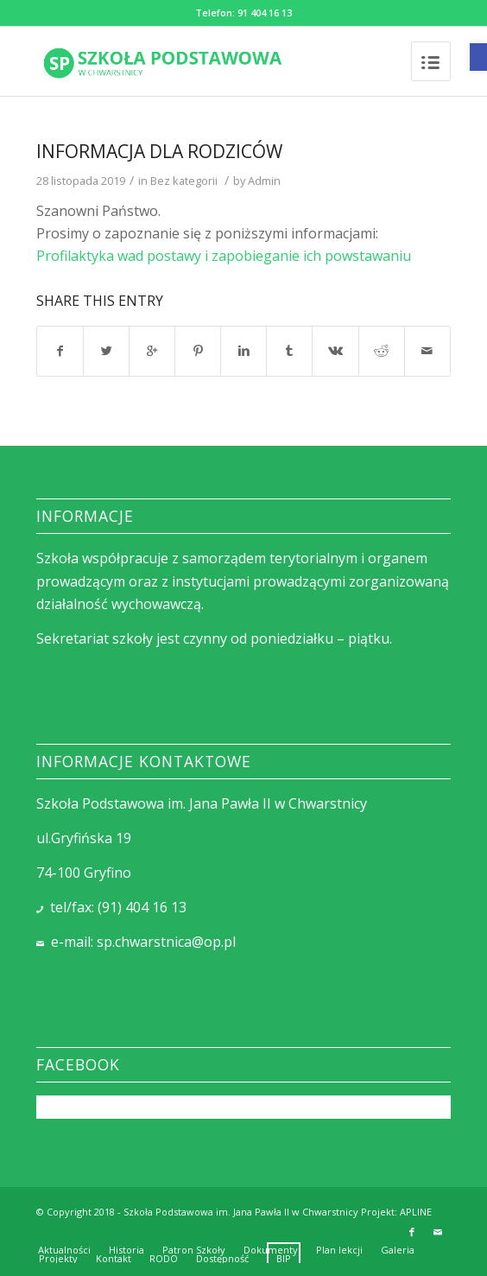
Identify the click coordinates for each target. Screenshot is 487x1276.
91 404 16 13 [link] (264, 12)
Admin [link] (264, 180)
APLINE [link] (416, 1211)
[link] (478, 57)
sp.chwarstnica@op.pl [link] (166, 941)
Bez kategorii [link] (184, 180)
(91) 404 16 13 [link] (142, 907)
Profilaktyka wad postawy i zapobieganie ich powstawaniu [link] (223, 255)
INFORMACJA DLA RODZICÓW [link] (159, 151)
